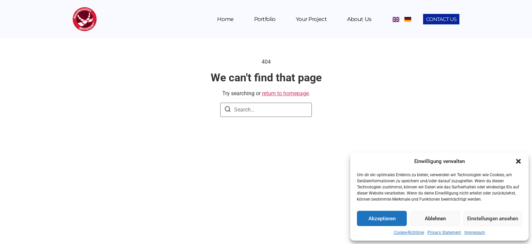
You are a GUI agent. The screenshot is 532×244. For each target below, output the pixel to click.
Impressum (474, 232)
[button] (518, 161)
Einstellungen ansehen (492, 219)
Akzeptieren (382, 219)
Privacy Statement (444, 232)
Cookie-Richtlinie (409, 232)
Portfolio (265, 19)
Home (225, 19)
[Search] (227, 110)
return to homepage (285, 93)
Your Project (311, 19)
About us (359, 19)
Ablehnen (435, 219)
